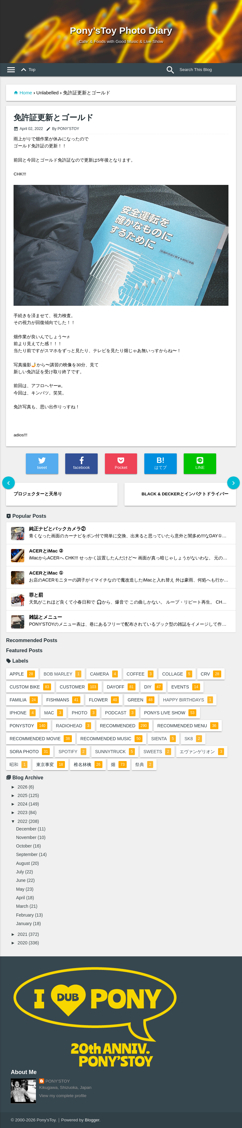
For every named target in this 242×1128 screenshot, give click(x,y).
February (25, 915)
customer (79, 686)
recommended (124, 725)
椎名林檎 (88, 764)
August (23, 863)
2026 (22, 786)
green (141, 699)
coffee (140, 673)
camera (104, 673)
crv (211, 673)
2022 (22, 821)
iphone (22, 712)
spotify (73, 751)
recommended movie (40, 738)
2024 (22, 803)
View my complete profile (62, 1095)
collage (177, 673)
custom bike (30, 686)
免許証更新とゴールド (54, 117)
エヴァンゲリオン (202, 751)
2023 (22, 812)
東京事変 (50, 764)
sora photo (29, 751)
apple (22, 673)
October (24, 845)
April (20, 897)
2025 (22, 795)
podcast (120, 712)
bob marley (62, 673)
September (26, 854)
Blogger (92, 1120)
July (20, 871)
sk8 (193, 738)
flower (104, 699)
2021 (22, 934)
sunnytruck (115, 751)
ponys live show (170, 712)
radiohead (73, 725)
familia (23, 699)
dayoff (121, 686)
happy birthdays (188, 699)
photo (84, 712)
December (26, 828)
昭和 (18, 764)
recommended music (111, 738)
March (22, 906)
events (185, 686)
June (21, 880)
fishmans (63, 699)
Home (26, 92)
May (20, 889)
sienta (163, 738)
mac (53, 712)
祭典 (144, 764)
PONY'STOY (57, 1081)
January (24, 923)
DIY (153, 686)
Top (27, 70)
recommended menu (187, 725)
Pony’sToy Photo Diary (121, 30)
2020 (22, 942)
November (26, 837)
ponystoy (28, 725)
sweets (157, 751)
